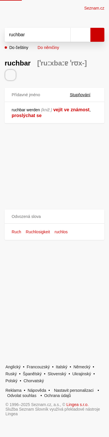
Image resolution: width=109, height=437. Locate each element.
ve (66, 109)
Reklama (14, 390)
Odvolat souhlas (21, 395)
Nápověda (37, 390)
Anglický (13, 367)
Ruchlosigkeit (38, 232)
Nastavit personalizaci (74, 390)
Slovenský (57, 374)
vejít (57, 109)
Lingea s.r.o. (78, 404)
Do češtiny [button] (18, 47)
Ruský (11, 374)
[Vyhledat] (31, 35)
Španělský (32, 374)
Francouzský (38, 367)
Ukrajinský (81, 374)
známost (80, 109)
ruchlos (61, 232)
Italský (61, 367)
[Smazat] (64, 35)
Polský (11, 380)
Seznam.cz (94, 8)
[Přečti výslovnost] (10, 75)
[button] (54, 217)
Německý (82, 367)
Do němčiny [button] (48, 47)
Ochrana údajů (57, 395)
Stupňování (83, 94)
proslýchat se (27, 115)
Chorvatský (34, 380)
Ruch (16, 232)
